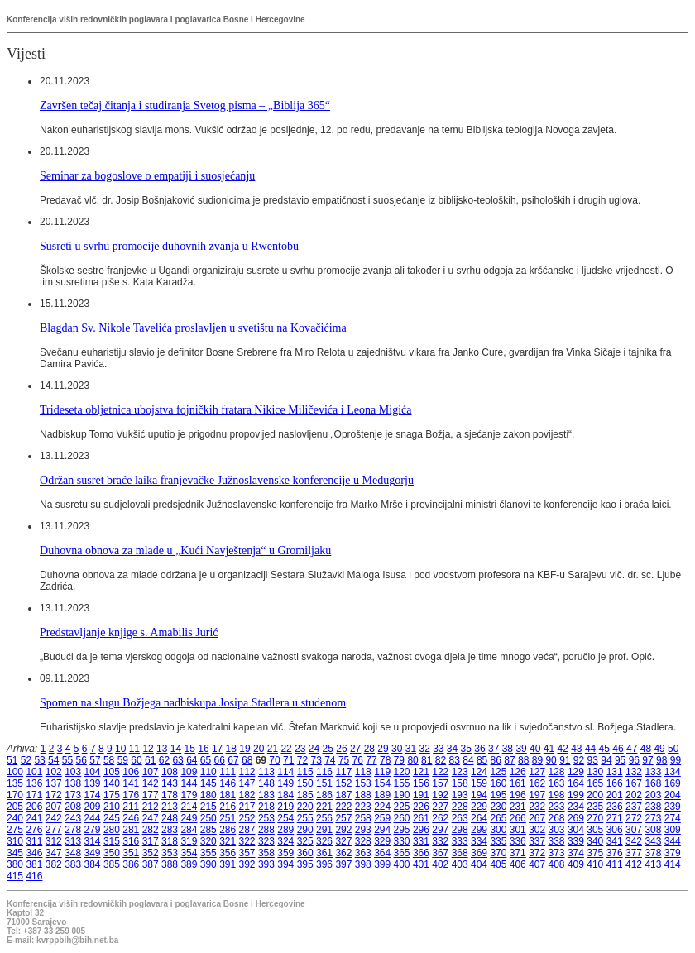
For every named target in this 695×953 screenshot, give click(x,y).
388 (169, 864)
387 (150, 864)
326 (324, 841)
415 (15, 876)
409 (576, 864)
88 (523, 760)
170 (15, 795)
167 (634, 783)
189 (382, 795)
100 (15, 772)
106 (130, 772)
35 (466, 748)
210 (111, 806)
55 (67, 760)
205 (15, 806)
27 (355, 748)
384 (92, 864)
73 (315, 760)
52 (26, 760)
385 (111, 864)
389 (188, 864)
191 (421, 795)
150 (305, 783)
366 (421, 853)
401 (421, 864)
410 (595, 864)
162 (537, 783)
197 (537, 795)
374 (576, 853)
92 (578, 760)
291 (324, 830)
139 (92, 783)
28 (369, 748)
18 (231, 748)
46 (617, 748)
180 (208, 795)
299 (479, 830)
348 (73, 853)
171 (34, 795)
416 (34, 876)
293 (363, 830)
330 (402, 841)
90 (550, 760)
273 (653, 818)
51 (12, 760)
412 (634, 864)
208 (73, 806)
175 (111, 795)
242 (54, 818)
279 (92, 830)
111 (227, 772)
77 (371, 760)
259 (382, 818)
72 (302, 760)
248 (169, 818)
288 (266, 830)
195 (498, 795)
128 (557, 772)
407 (537, 864)
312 (54, 841)
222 (343, 806)
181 (227, 795)
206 (34, 806)
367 (440, 853)
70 (274, 760)
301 (518, 830)
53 (39, 760)
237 (634, 806)
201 (614, 795)
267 (537, 818)
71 (288, 760)
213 (169, 806)
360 (305, 853)
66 (219, 760)
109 (188, 772)
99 (675, 760)
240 (15, 818)
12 (147, 748)
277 (54, 830)
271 (614, 818)
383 (73, 864)
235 (595, 806)
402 (440, 864)
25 (328, 748)
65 (205, 760)
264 (479, 818)
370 (498, 853)
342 (634, 841)
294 (382, 830)
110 (208, 772)
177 (150, 795)
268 (557, 818)
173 (73, 795)
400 (402, 864)
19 (244, 748)
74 (329, 760)
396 (324, 864)
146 (227, 783)
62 (164, 760)
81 (426, 760)
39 (520, 748)
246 (130, 818)
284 (188, 830)
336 (518, 841)
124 (479, 772)
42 (562, 748)
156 (421, 783)
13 (161, 748)
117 (343, 772)
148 (266, 783)
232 (537, 806)
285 (208, 830)
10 (120, 748)
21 (272, 748)
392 (247, 864)
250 (208, 818)
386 (130, 864)
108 (169, 772)
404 (479, 864)
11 (134, 748)
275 (15, 830)
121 (421, 772)
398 (363, 864)
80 (412, 760)
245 (111, 818)
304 (576, 830)
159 (479, 783)
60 (136, 760)
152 (343, 783)
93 (592, 760)
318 (169, 841)
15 (190, 748)
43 (576, 748)
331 (421, 841)
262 (440, 818)
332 (440, 841)
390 (208, 864)
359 (285, 853)
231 (518, 806)
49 (659, 748)
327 (343, 841)
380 (15, 864)
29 (382, 748)
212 (150, 806)
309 (672, 830)
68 (247, 760)
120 (402, 772)
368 (460, 853)
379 (672, 853)
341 (614, 841)
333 (460, 841)
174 (92, 795)
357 (247, 853)
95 (620, 760)
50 (673, 748)
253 (266, 818)
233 (557, 806)
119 (382, 772)
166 (614, 783)
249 (188, 818)
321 (227, 841)
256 (324, 818)
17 (217, 748)
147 (247, 783)
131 (614, 772)
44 (590, 748)
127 (537, 772)
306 (614, 830)
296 (421, 830)
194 (479, 795)
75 (343, 760)
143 (169, 783)
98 (661, 760)
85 (482, 760)
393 (266, 864)
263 (460, 818)
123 (460, 772)
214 (188, 806)
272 (634, 818)
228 (460, 806)
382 (54, 864)
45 (604, 748)
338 (557, 841)
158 (460, 783)
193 (460, 795)
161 (518, 783)
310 (15, 841)
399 (382, 864)
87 (509, 760)
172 (54, 795)
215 (208, 806)
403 (460, 864)
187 (343, 795)
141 (130, 783)
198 (557, 795)
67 (233, 760)
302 (537, 830)
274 (672, 818)
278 (73, 830)
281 (130, 830)
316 (130, 841)
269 (576, 818)
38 (507, 748)
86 (496, 760)
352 (150, 853)
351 (130, 853)
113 (266, 772)
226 (421, 806)
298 (460, 830)
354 (188, 853)
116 (324, 772)
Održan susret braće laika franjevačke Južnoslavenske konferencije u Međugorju (227, 479)
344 (672, 841)
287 (247, 830)
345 (15, 853)
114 (285, 772)
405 (498, 864)
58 (108, 760)
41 (549, 748)
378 (653, 853)
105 (111, 772)
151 (324, 783)
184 (285, 795)
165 (595, 783)
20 (258, 748)
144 (188, 783)
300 (498, 830)
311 (34, 841)
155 (402, 783)
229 (479, 806)
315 (111, 841)
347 (54, 853)
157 (440, 783)
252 (247, 818)
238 (653, 806)
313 (73, 841)
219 (285, 806)
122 (440, 772)
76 (357, 760)
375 (595, 853)
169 (672, 783)
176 (130, 795)
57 (94, 760)
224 (382, 806)
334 (479, 841)
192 (440, 795)
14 (175, 748)
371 (518, 853)
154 (382, 783)
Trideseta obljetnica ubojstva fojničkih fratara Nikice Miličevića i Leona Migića (226, 409)
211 (130, 806)
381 (34, 864)
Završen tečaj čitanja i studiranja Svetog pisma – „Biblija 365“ (185, 105)
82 (440, 760)
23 (300, 748)
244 (92, 818)
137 (54, 783)
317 (150, 841)
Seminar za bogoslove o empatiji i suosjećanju (147, 175)
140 (111, 783)
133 (653, 772)
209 (92, 806)
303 (557, 830)
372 (537, 853)
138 (73, 783)
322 (247, 841)
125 (498, 772)
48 (645, 748)
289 (285, 830)
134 (672, 772)
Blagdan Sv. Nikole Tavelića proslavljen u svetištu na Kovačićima (193, 327)
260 (402, 818)
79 (399, 760)
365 (402, 853)
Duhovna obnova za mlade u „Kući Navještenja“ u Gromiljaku (185, 550)
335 (498, 841)
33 (438, 748)
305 (595, 830)
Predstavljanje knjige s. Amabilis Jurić (129, 632)
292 (343, 830)
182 (247, 795)
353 (169, 853)
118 (363, 772)
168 (653, 783)
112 (247, 772)
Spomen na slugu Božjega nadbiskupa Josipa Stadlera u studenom (193, 702)
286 (227, 830)
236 (614, 806)
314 (92, 841)
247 (150, 818)
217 (247, 806)
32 (424, 748)
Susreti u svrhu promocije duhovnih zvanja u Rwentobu (169, 245)
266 (518, 818)
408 (557, 864)
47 (631, 748)
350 (111, 853)
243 (73, 818)
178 (169, 795)
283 (169, 830)
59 (122, 760)
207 (54, 806)
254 (285, 818)
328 (363, 841)
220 (305, 806)
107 (150, 772)
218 (266, 806)
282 (150, 830)
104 (92, 772)
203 (653, 795)
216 (227, 806)
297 (440, 830)
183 (266, 795)
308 (653, 830)
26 (341, 748)
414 (672, 864)
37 (493, 748)
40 (535, 748)
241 (34, 818)
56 (81, 760)
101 (34, 772)
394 (285, 864)
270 (595, 818)
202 (634, 795)
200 (595, 795)
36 (479, 748)
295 (402, 830)
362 (343, 853)
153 (363, 783)
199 (576, 795)
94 (606, 760)
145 (208, 783)
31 (410, 748)
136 (34, 783)
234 (576, 806)
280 (111, 830)
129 (576, 772)
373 (557, 853)
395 (305, 864)
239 (672, 806)
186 (324, 795)
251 (227, 818)
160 (498, 783)
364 (382, 853)
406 (518, 864)
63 (177, 760)
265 (498, 818)
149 (285, 783)
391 (227, 864)
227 (440, 806)
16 (203, 748)
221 (324, 806)
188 (363, 795)
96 (634, 760)
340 (595, 841)
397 (343, 864)
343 (653, 841)
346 (34, 853)
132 (634, 772)
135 (15, 783)
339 (576, 841)
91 (564, 760)
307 (634, 830)
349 (92, 853)
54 (53, 760)
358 (266, 853)
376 (614, 853)
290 (305, 830)
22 (285, 748)
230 (498, 806)
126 (518, 772)
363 (363, 853)
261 (421, 818)
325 (305, 841)
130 (595, 772)
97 (647, 760)
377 (634, 853)
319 (188, 841)
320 (208, 841)
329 (382, 841)
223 (363, 806)
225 (402, 806)
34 (452, 748)
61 (150, 760)
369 (479, 853)
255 (305, 818)
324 (285, 841)
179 (188, 795)
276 (34, 830)
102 (54, 772)
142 (150, 783)
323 (266, 841)
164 (576, 783)
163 (557, 783)
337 (537, 841)
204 (672, 795)
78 (385, 760)
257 (343, 818)
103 (73, 772)
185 (305, 795)
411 (614, 864)
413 (653, 864)
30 (396, 748)
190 (402, 795)
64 (191, 760)
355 (208, 853)
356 (227, 853)
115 (305, 772)
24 (314, 748)
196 (518, 795)
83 (454, 760)
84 (468, 760)
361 (324, 853)
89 (537, 760)
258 (363, 818)
